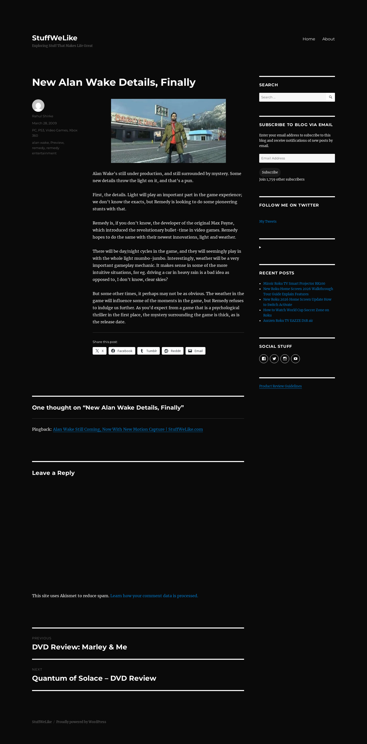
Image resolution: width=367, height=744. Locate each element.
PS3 (41, 130)
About (328, 39)
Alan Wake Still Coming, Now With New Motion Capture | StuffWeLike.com (128, 429)
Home (309, 39)
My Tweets (268, 221)
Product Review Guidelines (280, 386)
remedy (38, 148)
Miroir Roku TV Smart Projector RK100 (294, 283)
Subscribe (270, 172)
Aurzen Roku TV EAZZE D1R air (288, 321)
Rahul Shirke (42, 116)
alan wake (40, 142)
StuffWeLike (54, 38)
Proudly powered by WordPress (81, 722)
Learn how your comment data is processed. (154, 595)
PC (34, 130)
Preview (57, 142)
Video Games (57, 130)
